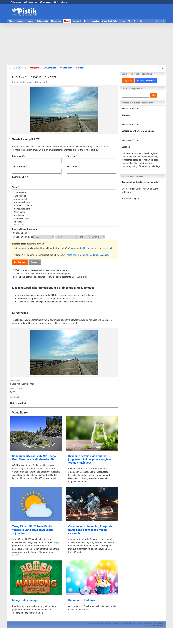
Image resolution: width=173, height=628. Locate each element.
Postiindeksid (60, 2)
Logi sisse (128, 81)
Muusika (95, 21)
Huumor (30, 21)
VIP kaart (80, 68)
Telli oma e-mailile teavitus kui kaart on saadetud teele (40, 270)
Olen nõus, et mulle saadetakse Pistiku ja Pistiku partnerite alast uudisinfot (49, 277)
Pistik (11, 21)
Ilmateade (16, 2)
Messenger (56, 21)
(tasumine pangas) (28, 243)
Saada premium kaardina (26, 248)
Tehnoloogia (42, 21)
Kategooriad (35, 68)
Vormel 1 (77, 21)
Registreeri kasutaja (146, 81)
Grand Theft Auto (109, 21)
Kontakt (153, 626)
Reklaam (160, 626)
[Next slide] (162, 68)
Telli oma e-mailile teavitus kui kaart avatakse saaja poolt (41, 273)
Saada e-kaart (20, 262)
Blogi (148, 626)
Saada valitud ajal (23, 237)
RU (129, 21)
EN (135, 21)
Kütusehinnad (30, 2)
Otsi (154, 95)
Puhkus (29, 82)
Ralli (86, 21)
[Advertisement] (86, 44)
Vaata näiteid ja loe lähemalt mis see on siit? (92, 248)
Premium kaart (66, 68)
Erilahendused (50, 68)
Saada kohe (20, 233)
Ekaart (67, 21)
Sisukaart (160, 21)
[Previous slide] (10, 68)
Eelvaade (35, 262)
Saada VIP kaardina (24, 255)
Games (20, 21)
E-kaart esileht (20, 68)
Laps (122, 21)
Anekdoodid (45, 2)
